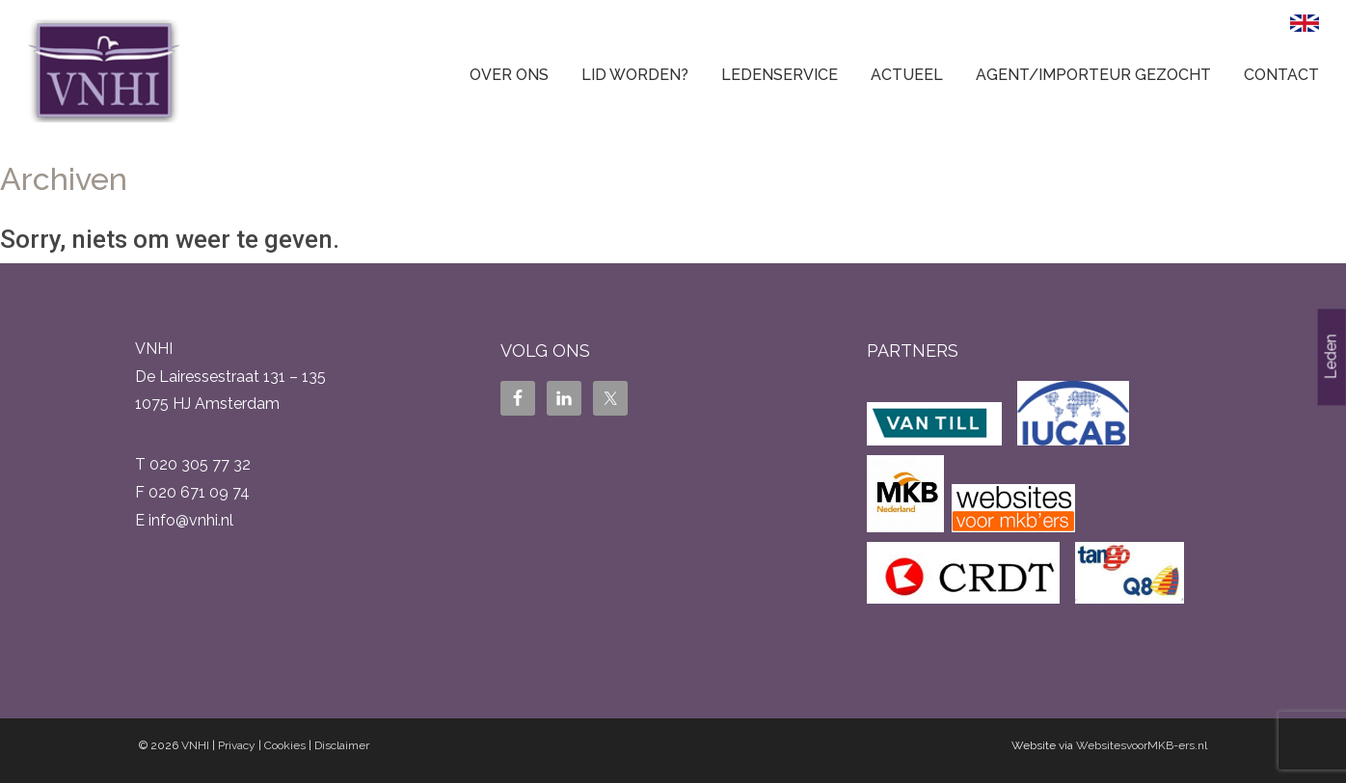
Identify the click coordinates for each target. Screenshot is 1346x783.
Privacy (237, 745)
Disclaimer (341, 745)
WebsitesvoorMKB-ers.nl (1141, 745)
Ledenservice (779, 75)
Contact (1281, 75)
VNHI (195, 745)
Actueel (907, 75)
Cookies (285, 745)
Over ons (509, 75)
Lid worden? (634, 75)
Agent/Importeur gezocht (1093, 75)
